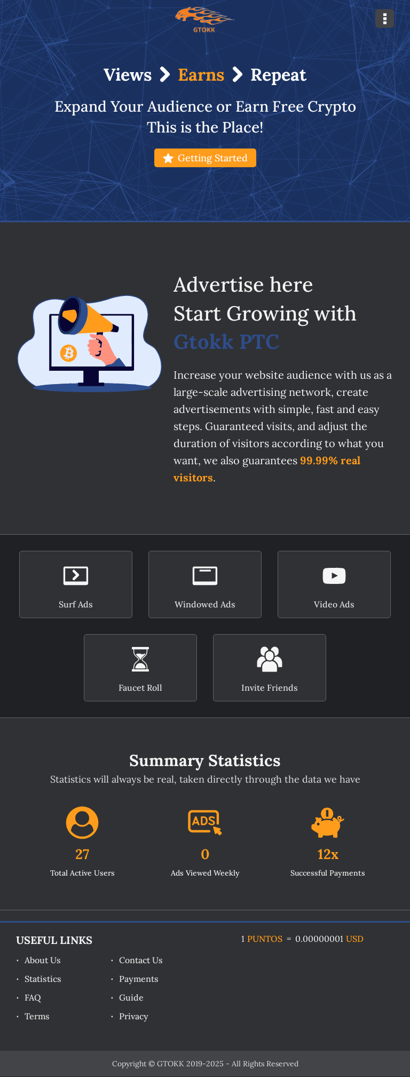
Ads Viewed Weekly (205, 873)
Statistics (43, 978)
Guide (131, 997)
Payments (139, 978)
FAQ (33, 997)
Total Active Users (82, 873)
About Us (43, 960)
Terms (37, 1016)
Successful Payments (327, 873)
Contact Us (141, 960)
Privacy (133, 1016)
